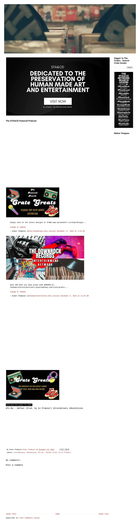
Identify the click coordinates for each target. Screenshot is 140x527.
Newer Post (11, 514)
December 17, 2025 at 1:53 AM (71, 231)
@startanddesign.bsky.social (41, 231)
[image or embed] (18, 227)
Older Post (104, 514)
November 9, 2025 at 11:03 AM (75, 296)
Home (58, 514)
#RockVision (31, 452)
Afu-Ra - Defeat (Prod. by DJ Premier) (54, 452)
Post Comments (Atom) (30, 518)
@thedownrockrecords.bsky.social (43, 296)
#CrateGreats (19, 452)
